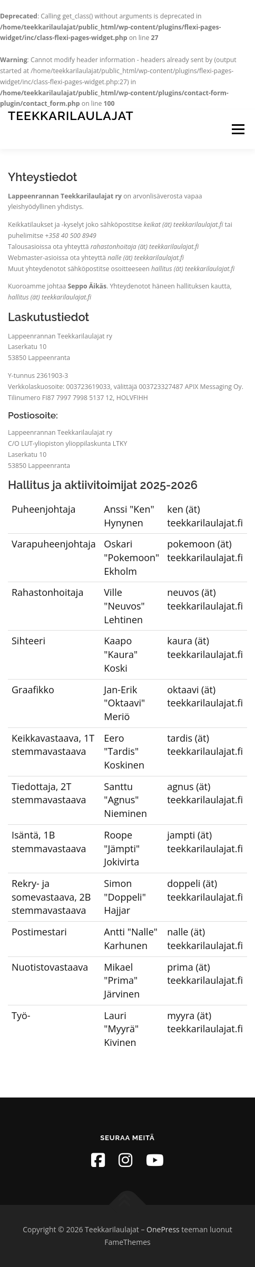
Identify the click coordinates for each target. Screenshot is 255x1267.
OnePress (163, 1229)
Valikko (238, 129)
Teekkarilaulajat (71, 115)
